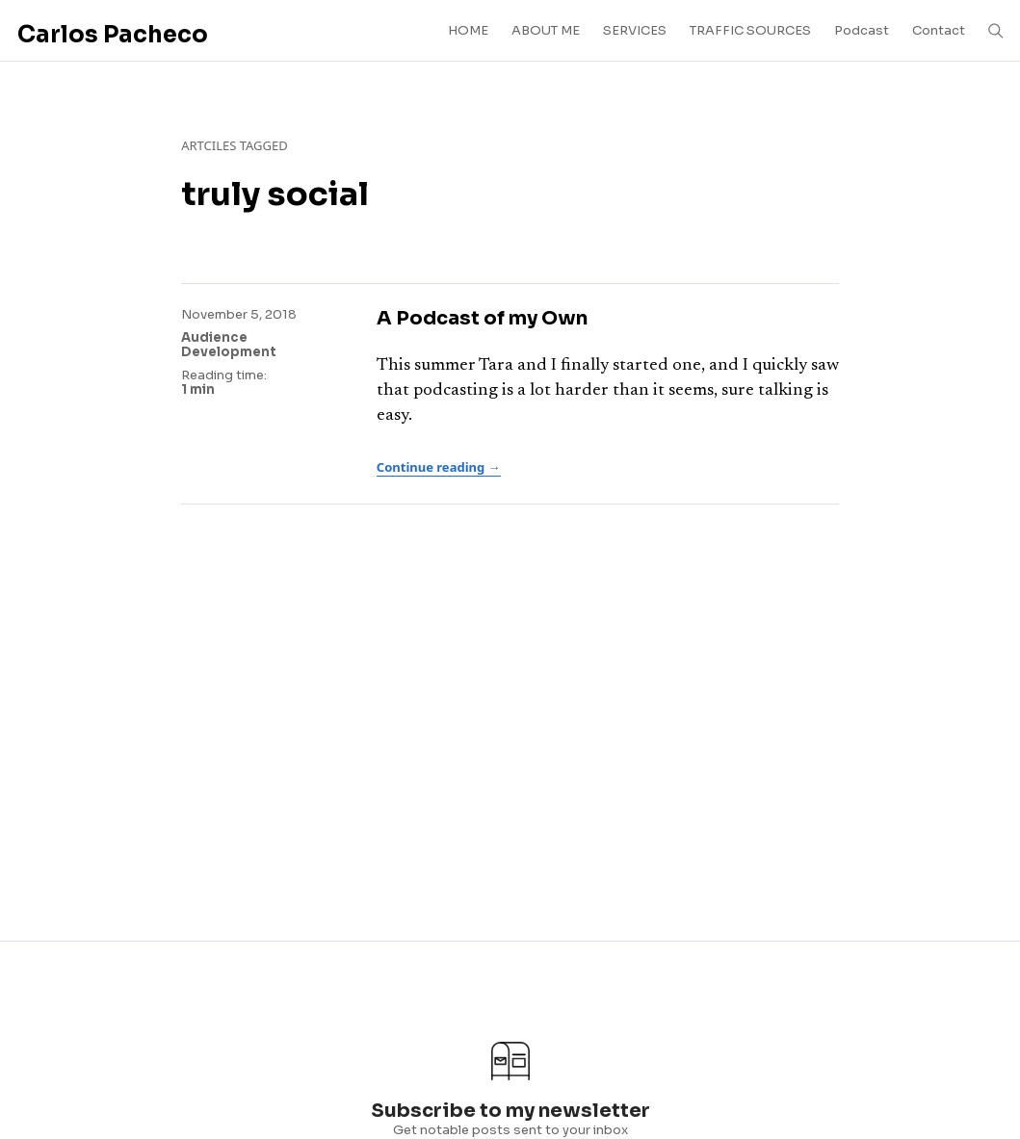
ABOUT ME (545, 30)
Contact (938, 30)
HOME (468, 30)
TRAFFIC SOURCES (750, 30)
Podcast (861, 30)
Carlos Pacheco (112, 34)
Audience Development (228, 345)
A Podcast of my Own (482, 318)
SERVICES (635, 30)
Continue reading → (439, 467)
